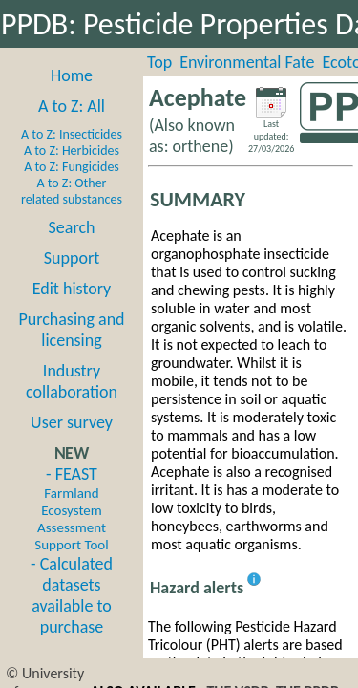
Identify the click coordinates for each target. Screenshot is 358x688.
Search (72, 227)
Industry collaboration (71, 381)
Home (72, 75)
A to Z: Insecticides (71, 134)
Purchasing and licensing (71, 330)
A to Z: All (71, 106)
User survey (72, 422)
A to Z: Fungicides (71, 167)
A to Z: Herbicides (71, 150)
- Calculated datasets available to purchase (72, 595)
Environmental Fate (246, 62)
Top (159, 62)
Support (71, 258)
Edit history (72, 288)
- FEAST (71, 508)
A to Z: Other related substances (71, 191)
